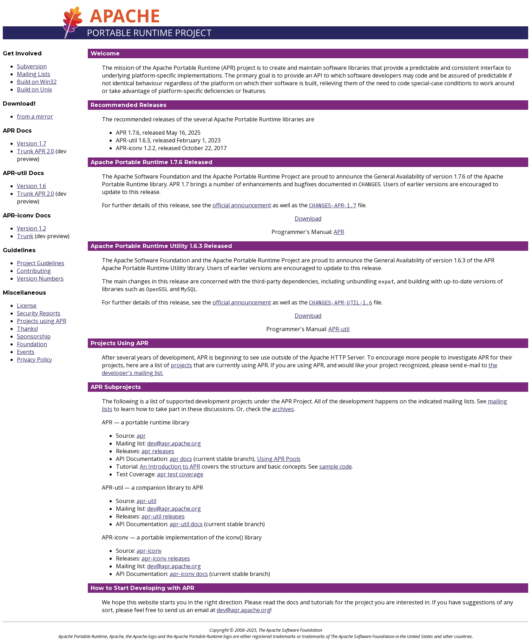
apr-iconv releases (166, 558)
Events (25, 352)
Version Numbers (40, 278)
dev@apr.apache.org (174, 443)
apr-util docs (186, 524)
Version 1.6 (31, 186)
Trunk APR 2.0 (35, 151)
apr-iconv (149, 551)
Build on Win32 (37, 82)
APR (339, 232)
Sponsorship (34, 336)
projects (181, 365)
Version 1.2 (31, 228)
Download (308, 218)
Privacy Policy (34, 359)
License (27, 305)
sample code (335, 466)
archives (283, 409)
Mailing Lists (33, 74)
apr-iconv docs (189, 574)
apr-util (146, 501)
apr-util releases (163, 516)
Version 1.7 (31, 143)
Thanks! (27, 329)
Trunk (25, 236)
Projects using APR (41, 321)
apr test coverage (180, 474)
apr (141, 436)
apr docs (181, 459)
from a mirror (35, 116)
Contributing (34, 271)
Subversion (32, 66)
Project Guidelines (40, 263)
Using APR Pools (279, 459)
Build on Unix (34, 89)
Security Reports (38, 313)
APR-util (338, 329)
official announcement (241, 205)
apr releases (158, 451)
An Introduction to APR (170, 466)
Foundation (32, 344)
